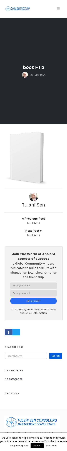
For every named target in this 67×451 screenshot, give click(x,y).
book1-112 (33, 67)
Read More (51, 445)
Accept (37, 445)
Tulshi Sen (33, 205)
